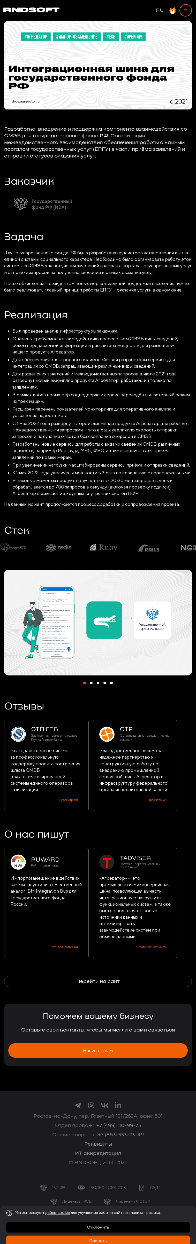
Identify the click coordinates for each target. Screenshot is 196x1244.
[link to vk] (105, 1105)
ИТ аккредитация (98, 1153)
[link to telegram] (78, 1105)
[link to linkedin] (118, 1105)
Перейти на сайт (98, 981)
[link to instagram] (91, 1105)
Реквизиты (98, 1144)
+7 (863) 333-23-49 (121, 1134)
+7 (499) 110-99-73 (118, 1125)
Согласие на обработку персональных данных (98, 1224)
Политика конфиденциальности (99, 1229)
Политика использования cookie (100, 1233)
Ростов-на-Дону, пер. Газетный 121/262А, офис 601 (98, 1116)
